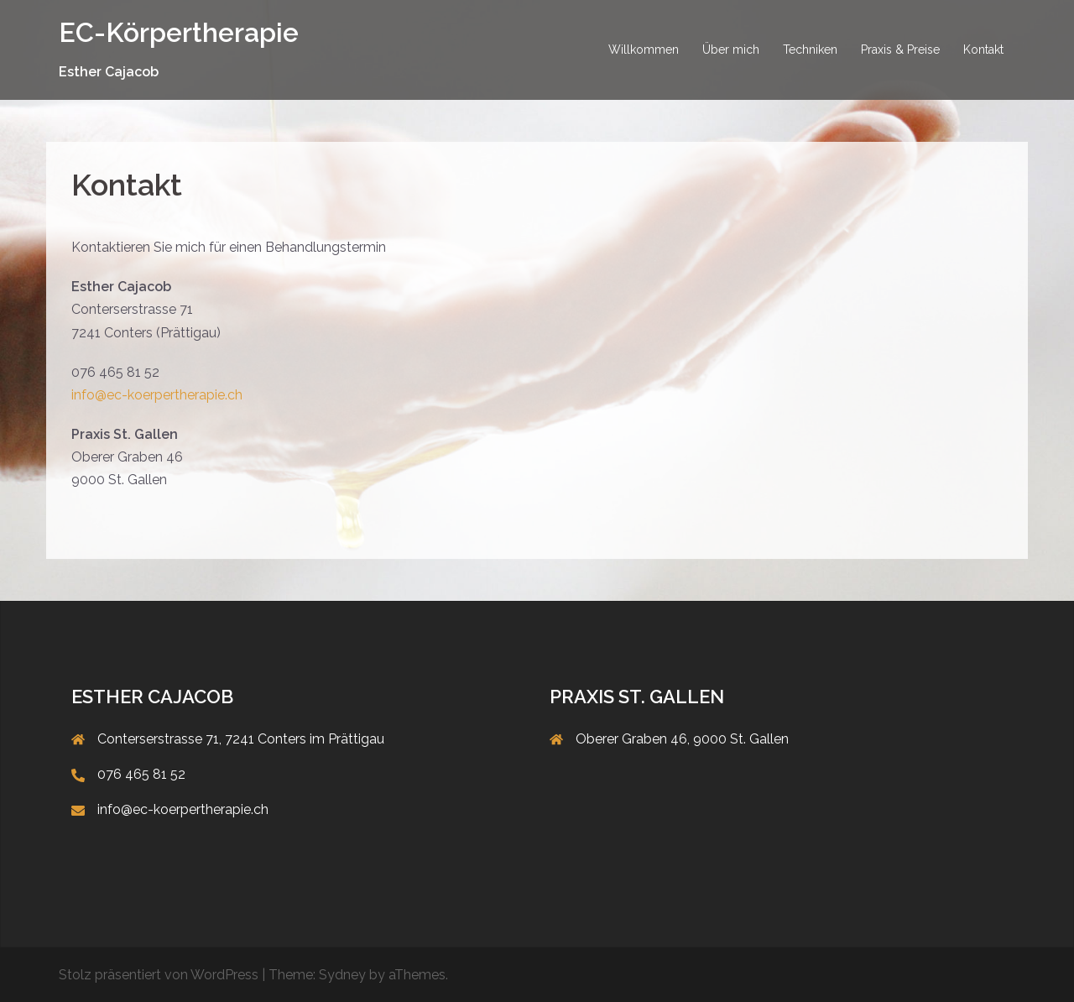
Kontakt (983, 49)
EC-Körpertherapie (179, 32)
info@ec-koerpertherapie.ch (156, 395)
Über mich (730, 49)
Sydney (342, 975)
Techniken (810, 49)
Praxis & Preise (900, 49)
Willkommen (643, 49)
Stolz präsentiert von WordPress (158, 975)
